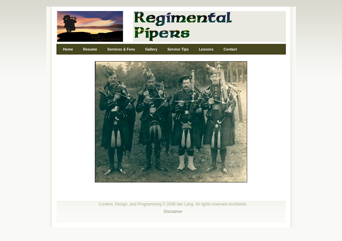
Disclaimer (173, 211)
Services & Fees (121, 49)
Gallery (151, 49)
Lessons (206, 49)
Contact (230, 49)
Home (68, 49)
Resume (90, 49)
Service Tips (177, 49)
